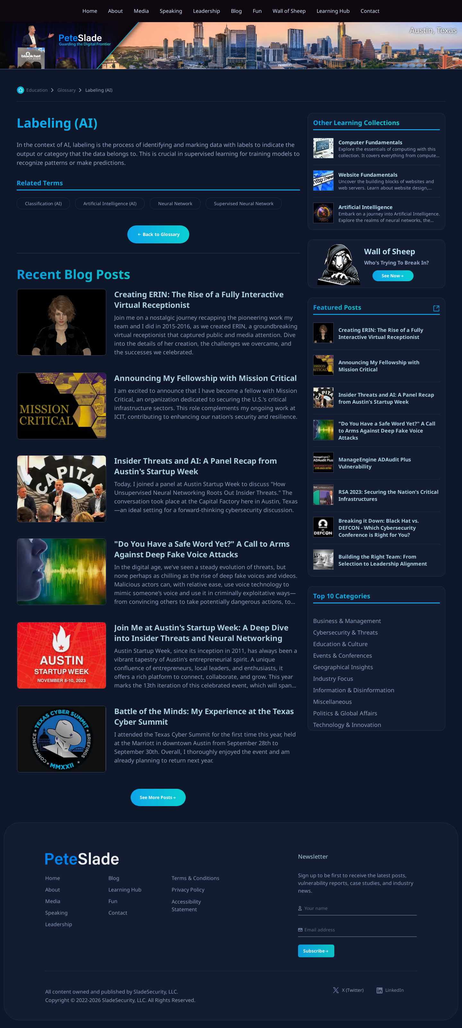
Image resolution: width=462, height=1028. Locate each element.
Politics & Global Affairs (345, 787)
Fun (257, 10)
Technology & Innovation (347, 798)
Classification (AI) (43, 204)
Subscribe (316, 986)
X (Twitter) (353, 990)
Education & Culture (340, 717)
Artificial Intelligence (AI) (109, 204)
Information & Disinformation (353, 764)
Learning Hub (333, 10)
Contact (370, 10)
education (37, 90)
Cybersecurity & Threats (345, 706)
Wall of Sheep (289, 10)
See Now (393, 275)
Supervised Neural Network (243, 204)
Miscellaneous (332, 775)
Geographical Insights (343, 741)
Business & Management (347, 694)
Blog (236, 10)
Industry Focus (333, 752)
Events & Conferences (342, 729)
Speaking (171, 10)
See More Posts (158, 797)
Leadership (206, 10)
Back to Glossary (158, 234)
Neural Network (175, 204)
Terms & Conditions (195, 882)
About (115, 10)
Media (141, 10)
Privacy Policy (188, 894)
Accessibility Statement (186, 915)
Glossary (66, 90)
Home (89, 10)
